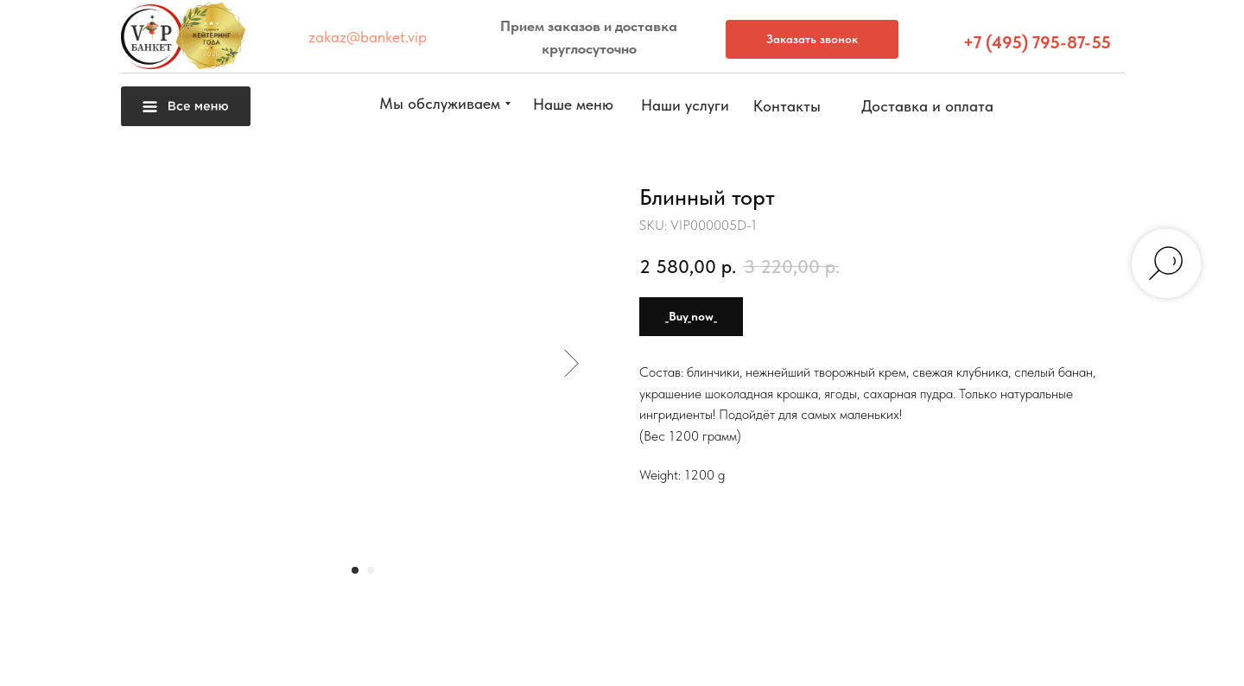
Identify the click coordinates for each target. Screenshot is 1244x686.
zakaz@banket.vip (367, 37)
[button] (1204, 418)
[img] (1204, 643)
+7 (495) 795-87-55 (1037, 42)
